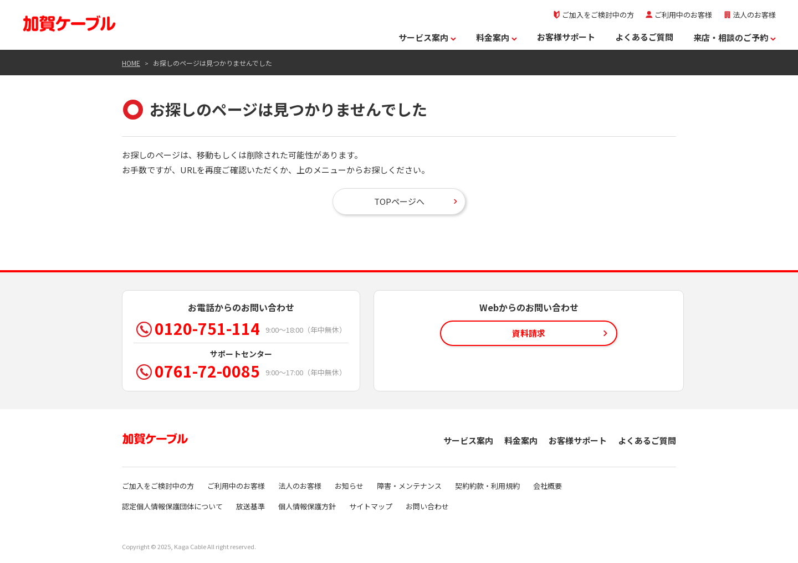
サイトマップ (370, 506)
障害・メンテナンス (409, 486)
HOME (131, 63)
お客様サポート (566, 37)
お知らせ (349, 486)
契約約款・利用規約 (487, 486)
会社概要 (547, 486)
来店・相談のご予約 (734, 37)
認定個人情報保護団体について (172, 506)
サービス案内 (427, 37)
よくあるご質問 (644, 37)
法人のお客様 (749, 14)
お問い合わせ (427, 506)
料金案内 (496, 37)
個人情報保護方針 (307, 506)
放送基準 (250, 506)
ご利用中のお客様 (678, 14)
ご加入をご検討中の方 (593, 14)
